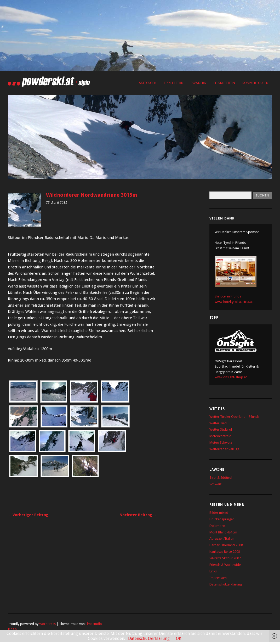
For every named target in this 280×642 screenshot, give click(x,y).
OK (178, 638)
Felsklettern (224, 83)
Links (213, 571)
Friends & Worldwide (225, 565)
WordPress (47, 624)
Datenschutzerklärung (225, 584)
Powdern (198, 83)
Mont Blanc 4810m (223, 532)
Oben (12, 629)
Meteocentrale (220, 436)
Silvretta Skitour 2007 (225, 558)
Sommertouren (255, 83)
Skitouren (148, 83)
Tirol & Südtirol (220, 478)
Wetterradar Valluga (224, 449)
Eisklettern (174, 83)
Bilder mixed (218, 513)
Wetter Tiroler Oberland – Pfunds (234, 417)
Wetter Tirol (218, 423)
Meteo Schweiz (220, 442)
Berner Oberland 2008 (226, 545)
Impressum (218, 578)
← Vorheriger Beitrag (28, 515)
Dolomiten (217, 526)
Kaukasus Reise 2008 (224, 552)
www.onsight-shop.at (231, 377)
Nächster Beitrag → (138, 515)
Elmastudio (93, 624)
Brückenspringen (222, 519)
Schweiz (215, 484)
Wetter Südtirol (220, 429)
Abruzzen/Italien (221, 538)
